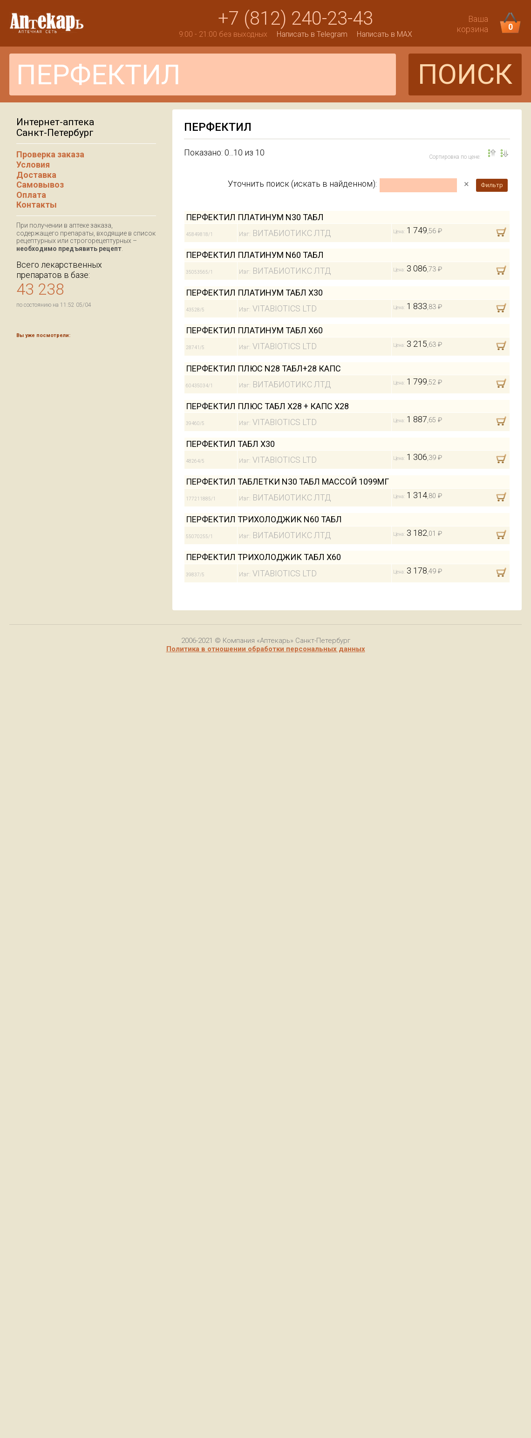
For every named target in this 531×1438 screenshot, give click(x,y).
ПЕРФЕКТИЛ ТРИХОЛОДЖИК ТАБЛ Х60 (263, 557)
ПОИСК (465, 74)
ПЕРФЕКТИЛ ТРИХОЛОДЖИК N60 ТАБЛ (264, 519)
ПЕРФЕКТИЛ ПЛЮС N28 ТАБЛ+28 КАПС (263, 368)
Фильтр (492, 185)
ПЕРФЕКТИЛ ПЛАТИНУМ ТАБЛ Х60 (254, 330)
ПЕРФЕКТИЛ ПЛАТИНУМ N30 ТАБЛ (255, 217)
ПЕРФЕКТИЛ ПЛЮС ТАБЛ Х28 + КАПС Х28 (267, 406)
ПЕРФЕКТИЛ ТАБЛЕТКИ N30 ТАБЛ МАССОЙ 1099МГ (287, 481)
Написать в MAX (384, 34)
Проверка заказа (50, 154)
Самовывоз (40, 184)
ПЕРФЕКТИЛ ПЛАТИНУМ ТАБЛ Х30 (254, 292)
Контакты (36, 204)
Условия (33, 164)
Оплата (31, 195)
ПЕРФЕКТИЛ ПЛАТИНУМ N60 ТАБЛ (255, 255)
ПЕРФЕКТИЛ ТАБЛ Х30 (230, 444)
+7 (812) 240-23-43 (295, 18)
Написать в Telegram (312, 34)
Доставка (36, 175)
